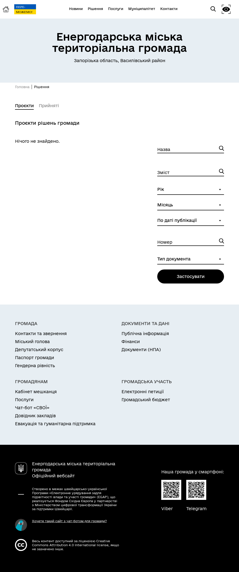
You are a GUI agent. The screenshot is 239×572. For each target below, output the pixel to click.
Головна (22, 87)
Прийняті (49, 105)
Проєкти (24, 105)
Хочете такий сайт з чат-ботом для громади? (69, 521)
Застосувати (190, 276)
